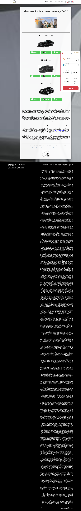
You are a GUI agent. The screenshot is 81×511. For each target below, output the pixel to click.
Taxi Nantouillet (67, 397)
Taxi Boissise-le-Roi (43, 370)
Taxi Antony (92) (69, 171)
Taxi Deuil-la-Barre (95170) (55, 271)
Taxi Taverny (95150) (68, 269)
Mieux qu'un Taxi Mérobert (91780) (57, 445)
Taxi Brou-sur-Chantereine (67, 368)
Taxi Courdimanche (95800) (51, 296)
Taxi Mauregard (55, 401)
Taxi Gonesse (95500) (52, 270)
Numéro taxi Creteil (65, 430)
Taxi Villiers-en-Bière (50, 403)
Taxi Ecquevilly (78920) (57, 219)
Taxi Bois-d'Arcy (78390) (67, 206)
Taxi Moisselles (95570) (48, 327)
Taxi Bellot (67, 383)
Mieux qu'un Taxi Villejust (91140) (62, 502)
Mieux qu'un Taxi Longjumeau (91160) (46, 440)
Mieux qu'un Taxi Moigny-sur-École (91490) (62, 446)
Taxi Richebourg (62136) (69, 234)
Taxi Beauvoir (47, 405)
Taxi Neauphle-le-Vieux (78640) (60, 249)
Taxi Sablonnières (60, 387)
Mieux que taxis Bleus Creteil (68, 431)
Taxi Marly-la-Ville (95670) (69, 296)
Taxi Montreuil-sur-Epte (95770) (59, 321)
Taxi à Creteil (56, 426)
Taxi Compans (60, 382)
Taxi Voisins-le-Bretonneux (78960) (57, 206)
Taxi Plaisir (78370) (56, 198)
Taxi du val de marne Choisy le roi (61, 419)
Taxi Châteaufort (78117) (67, 233)
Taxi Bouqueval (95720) (57, 324)
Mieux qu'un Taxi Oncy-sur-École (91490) (55, 452)
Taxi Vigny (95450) (47, 311)
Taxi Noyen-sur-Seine (58, 394)
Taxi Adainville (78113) (51, 243)
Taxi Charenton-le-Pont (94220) (59, 184)
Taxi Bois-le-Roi (65, 366)
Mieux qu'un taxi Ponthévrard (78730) (56, 473)
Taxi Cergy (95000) (68, 267)
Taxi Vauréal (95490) (68, 274)
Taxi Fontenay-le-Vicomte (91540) (60, 349)
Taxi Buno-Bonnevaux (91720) (66, 292)
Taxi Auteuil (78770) (56, 241)
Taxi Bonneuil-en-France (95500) (46, 312)
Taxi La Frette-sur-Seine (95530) (46, 298)
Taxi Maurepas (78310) (51, 201)
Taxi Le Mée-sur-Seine (65, 356)
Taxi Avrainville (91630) (46, 284)
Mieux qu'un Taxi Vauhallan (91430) (61, 496)
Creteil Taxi (60, 426)
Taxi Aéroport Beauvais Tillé (50, 166)
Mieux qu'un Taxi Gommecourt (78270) (61, 454)
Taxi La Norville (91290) (65, 355)
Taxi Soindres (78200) (51, 253)
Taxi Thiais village (48, 423)
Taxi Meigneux (50, 410)
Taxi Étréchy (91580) (46, 348)
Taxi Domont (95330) (61, 275)
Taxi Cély (50, 376)
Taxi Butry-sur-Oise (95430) (55, 304)
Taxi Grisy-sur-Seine (43, 416)
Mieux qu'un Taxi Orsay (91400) (62, 457)
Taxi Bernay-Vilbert (66, 384)
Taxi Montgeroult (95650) (63, 319)
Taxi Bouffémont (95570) (60, 296)
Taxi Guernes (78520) (43, 243)
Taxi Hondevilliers (68, 405)
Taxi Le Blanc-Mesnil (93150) (64, 256)
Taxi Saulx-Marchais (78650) (47, 254)
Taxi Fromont (47, 415)
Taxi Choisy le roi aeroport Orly (62, 423)
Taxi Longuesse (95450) (64, 327)
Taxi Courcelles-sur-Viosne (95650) (49, 325)
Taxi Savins (58, 417)
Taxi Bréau (46, 394)
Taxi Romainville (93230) (66, 262)
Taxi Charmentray (68, 401)
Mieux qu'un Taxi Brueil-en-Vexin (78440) (62, 460)
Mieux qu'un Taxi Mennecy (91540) (67, 444)
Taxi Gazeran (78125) (64, 235)
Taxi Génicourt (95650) (56, 327)
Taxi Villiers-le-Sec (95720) (64, 333)
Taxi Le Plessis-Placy (60, 398)
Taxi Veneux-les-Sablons (65, 367)
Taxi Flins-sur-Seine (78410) (67, 225)
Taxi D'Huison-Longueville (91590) (63, 345)
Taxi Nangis (64, 363)
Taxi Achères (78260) (68, 201)
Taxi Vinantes (54, 398)
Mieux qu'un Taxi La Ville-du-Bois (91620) (54, 444)
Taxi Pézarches (52, 397)
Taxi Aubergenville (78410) (54, 207)
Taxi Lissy (45, 412)
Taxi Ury (54, 384)
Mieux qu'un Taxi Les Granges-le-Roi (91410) (47, 437)
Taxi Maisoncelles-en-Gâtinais (55, 415)
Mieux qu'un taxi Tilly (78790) (58, 474)
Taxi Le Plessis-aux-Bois (52, 411)
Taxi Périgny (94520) (62, 193)
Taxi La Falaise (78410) (56, 254)
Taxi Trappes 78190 (70, 198)
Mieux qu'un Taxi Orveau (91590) (53, 480)
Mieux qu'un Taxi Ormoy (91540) (68, 452)
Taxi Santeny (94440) (54, 193)
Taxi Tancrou (63, 396)
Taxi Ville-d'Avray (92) (68, 194)
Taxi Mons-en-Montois (59, 389)
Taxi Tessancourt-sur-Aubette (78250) (53, 240)
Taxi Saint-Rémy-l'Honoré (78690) (45, 235)
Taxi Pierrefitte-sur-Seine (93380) (48, 262)
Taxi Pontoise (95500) (62, 268)
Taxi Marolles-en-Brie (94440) (51, 192)
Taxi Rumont (50, 412)
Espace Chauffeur (21, 167)
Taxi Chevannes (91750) (51, 341)
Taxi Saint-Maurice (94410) (68, 190)
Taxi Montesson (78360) (50, 205)
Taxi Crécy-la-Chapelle (61, 369)
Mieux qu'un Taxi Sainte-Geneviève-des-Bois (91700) (53, 486)
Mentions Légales (15, 165)
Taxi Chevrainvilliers (58, 402)
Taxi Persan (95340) (68, 277)
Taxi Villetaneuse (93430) (67, 264)
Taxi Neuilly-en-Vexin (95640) (57, 331)
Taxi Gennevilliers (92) (46, 173)
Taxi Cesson (65, 362)
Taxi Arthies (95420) (49, 326)
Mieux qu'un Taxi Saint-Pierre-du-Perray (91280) (51, 483)
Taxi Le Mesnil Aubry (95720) (56, 312)
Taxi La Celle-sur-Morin (44, 374)
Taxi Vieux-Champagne (53, 405)
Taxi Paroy (68, 404)
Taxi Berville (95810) (69, 320)
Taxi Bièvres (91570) (49, 285)
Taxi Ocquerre (59, 395)
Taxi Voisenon (65, 375)
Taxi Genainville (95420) (51, 328)
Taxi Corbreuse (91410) (59, 342)
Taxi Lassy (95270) (49, 332)
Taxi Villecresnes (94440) (68, 191)
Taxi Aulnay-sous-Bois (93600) (48, 255)
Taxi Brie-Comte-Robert (63, 360)
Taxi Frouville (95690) (55, 320)
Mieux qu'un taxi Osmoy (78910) (62, 494)
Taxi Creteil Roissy (46, 422)
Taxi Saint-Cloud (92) (45, 176)
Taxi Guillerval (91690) (50, 353)
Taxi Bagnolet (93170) (53, 261)
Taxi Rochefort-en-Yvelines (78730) (62, 246)
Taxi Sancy (63, 395)
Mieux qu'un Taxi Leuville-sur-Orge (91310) (54, 438)
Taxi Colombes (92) (59, 170)
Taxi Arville (64, 412)
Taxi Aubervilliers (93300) (57, 255)
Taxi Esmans (69, 377)
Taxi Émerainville (69, 363)
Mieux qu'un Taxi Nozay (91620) (64, 451)
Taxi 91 (51, 169)
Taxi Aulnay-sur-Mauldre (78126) (59, 236)
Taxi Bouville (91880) (50, 290)
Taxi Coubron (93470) (45, 267)
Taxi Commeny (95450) (47, 320)
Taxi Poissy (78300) (47, 197)
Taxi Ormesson (50, 401)
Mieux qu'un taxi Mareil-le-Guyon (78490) (57, 488)
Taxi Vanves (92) (48, 177)
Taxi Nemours (69, 360)
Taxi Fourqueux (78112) (66, 219)
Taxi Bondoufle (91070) (55, 288)
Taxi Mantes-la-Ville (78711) (59, 201)
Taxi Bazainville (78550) (56, 235)
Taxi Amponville (57, 396)
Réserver (51, 1)
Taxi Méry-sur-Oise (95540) (51, 278)
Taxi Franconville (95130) (54, 268)
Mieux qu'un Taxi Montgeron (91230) (67, 447)
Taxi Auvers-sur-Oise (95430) (66, 295)
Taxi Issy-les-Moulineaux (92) (52, 172)
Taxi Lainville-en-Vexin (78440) (49, 247)
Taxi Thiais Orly (69, 418)
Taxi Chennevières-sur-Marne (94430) (47, 187)
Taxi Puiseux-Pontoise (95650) (53, 319)
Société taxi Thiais (61, 422)
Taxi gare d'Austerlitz (58, 164)
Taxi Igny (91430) (57, 353)
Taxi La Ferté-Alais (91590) (66, 354)
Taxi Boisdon (47, 417)
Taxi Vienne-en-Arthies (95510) (48, 321)
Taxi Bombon (55, 377)
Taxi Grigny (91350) (55, 352)
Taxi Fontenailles (64, 377)
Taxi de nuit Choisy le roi (54, 433)
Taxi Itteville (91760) (64, 353)
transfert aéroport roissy (65, 338)
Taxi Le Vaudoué (53, 383)
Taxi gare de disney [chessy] (64, 165)
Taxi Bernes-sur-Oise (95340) (57, 303)
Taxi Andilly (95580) (48, 304)
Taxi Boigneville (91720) (64, 285)
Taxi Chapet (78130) (50, 236)
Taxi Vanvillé (45, 409)
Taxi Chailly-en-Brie (47, 373)
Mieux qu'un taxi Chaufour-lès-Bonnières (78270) (65, 475)
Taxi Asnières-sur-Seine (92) (66, 170)
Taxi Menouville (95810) (53, 335)
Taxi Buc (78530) (56, 214)
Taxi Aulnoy (62, 390)
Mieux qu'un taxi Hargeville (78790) (51, 494)
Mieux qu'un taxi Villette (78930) (68, 473)
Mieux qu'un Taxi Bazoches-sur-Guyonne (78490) (63, 472)
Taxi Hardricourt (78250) (57, 227)
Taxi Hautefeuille (52, 408)
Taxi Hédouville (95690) (65, 324)
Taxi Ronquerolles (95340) (56, 313)
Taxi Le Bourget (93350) (59, 264)
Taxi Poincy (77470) (50, 384)
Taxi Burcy (69, 409)
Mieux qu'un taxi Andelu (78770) (53, 479)
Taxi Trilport (71, 367)
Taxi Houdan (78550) (60, 222)
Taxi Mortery (60, 409)
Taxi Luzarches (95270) (62, 298)
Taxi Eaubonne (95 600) (67, 270)
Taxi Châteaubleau (49, 398)
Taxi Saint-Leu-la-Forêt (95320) (53, 275)
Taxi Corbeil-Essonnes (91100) (50, 342)
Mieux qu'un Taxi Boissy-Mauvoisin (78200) (53, 466)
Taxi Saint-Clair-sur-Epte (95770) (64, 310)
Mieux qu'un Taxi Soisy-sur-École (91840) (62, 489)
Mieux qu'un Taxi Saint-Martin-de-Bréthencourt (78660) (64, 453)
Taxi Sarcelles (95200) (61, 267)
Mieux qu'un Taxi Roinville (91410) (49, 465)
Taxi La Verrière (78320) (67, 213)
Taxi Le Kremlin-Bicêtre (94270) (60, 185)
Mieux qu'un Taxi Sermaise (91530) (49, 489)
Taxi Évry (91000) (53, 348)
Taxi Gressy (67, 380)
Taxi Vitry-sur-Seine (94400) (67, 178)
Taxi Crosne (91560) (45, 345)
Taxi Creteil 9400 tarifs (65, 433)
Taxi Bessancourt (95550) (49, 281)
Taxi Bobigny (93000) (57, 257)
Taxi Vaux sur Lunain (56, 404)
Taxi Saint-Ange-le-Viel (61, 405)
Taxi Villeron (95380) (64, 313)
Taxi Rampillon (54, 387)
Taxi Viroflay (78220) (54, 204)
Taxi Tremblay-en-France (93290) (52, 260)
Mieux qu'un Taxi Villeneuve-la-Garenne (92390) (63, 507)
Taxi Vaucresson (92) (60, 194)
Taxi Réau (63, 383)
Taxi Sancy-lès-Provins (69, 396)
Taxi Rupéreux (42, 417)
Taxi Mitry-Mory (46, 359)
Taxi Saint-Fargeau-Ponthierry (56, 361)
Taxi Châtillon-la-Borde (67, 408)
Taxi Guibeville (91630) (62, 352)
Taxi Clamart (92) (66, 172)
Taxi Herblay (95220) (59, 270)
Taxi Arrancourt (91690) (65, 282)
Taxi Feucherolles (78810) (69, 222)
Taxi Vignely (43, 415)
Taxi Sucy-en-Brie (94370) (51, 185)
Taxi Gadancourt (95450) (61, 335)
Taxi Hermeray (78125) (61, 242)
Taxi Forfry (49, 409)
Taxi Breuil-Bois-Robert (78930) (58, 250)
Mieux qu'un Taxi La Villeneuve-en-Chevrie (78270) (52, 459)
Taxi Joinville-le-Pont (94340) (68, 187)
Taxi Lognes (47, 360)
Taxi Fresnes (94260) (68, 184)
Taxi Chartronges (68, 395)
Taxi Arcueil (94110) (70, 186)
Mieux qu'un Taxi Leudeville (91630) (67, 438)
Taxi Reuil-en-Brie (53, 380)
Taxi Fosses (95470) (61, 277)
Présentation (57, 1)
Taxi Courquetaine (60, 410)
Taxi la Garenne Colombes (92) (63, 176)
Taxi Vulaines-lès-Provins (65, 416)
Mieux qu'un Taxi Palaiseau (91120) (55, 458)
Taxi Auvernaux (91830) (60, 283)
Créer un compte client (12, 167)
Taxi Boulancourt (64, 391)
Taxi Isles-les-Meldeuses (63, 388)
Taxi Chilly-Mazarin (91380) (60, 341)
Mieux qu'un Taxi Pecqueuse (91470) (67, 459)
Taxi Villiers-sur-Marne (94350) (49, 184)
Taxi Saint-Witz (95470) (64, 304)
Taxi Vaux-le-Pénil (64, 361)
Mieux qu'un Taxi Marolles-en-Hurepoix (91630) (48, 443)
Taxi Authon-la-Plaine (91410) (51, 283)
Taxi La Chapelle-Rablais (68, 382)
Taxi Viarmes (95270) (69, 297)
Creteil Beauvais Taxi (62, 429)
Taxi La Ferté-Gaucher (54, 369)
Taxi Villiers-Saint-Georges (54, 375)
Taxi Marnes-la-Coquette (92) (52, 194)
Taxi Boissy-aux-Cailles (51, 396)
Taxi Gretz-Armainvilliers (50, 363)
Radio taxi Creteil (46, 431)
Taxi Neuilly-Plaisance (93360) (62, 263)
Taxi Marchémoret (51, 390)
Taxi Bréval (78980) (54, 232)
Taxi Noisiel (58, 359)
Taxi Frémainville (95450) (64, 317)
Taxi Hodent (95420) (65, 325)
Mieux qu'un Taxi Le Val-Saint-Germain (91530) (65, 436)
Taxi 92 (54, 169)
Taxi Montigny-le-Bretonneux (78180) (57, 197)
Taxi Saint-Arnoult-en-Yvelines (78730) (65, 214)
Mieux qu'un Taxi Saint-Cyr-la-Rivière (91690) (52, 468)
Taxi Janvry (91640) (48, 354)
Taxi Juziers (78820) (48, 221)
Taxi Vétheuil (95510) (54, 310)
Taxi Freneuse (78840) (57, 220)
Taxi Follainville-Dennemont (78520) (67, 227)
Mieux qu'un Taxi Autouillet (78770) (48, 487)
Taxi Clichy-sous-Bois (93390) (62, 261)
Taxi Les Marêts (62, 411)
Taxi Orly (43, 166)
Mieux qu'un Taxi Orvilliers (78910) (48, 472)
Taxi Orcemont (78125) (69, 242)
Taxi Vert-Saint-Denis (57, 363)
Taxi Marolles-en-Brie (67, 389)
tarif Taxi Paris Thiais (68, 422)
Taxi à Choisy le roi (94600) (51, 419)
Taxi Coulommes (47, 389)
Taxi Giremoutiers (70, 415)
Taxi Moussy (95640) (60, 334)
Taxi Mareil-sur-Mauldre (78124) (66, 229)
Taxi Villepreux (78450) (49, 208)
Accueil (46, 1)
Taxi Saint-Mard (54, 370)
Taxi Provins (49, 361)
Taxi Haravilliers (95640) (57, 318)
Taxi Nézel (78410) (57, 239)
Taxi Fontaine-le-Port (46, 380)
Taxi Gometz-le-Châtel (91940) (47, 352)
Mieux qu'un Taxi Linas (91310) (57, 439)
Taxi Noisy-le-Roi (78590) (47, 211)
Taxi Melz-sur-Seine (51, 394)
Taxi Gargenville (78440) (53, 212)
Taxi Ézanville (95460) (67, 278)
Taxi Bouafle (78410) (49, 227)
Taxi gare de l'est (56, 165)
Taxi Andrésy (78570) (48, 206)
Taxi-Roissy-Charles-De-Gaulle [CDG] (48, 164)
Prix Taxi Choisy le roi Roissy (64, 424)
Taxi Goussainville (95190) (44, 269)
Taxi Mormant (60, 368)
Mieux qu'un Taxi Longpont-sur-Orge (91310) (60, 440)
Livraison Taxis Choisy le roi (55, 424)
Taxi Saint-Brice (59, 383)
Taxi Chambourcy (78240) (60, 215)
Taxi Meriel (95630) (55, 298)
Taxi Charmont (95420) (57, 338)
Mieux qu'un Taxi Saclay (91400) (65, 466)
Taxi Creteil (60, 433)
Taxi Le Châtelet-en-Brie (54, 368)
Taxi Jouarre (59, 370)
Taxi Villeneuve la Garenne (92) (56, 177)
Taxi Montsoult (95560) (65, 326)
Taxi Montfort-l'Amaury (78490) (52, 222)
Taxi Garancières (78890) (58, 225)
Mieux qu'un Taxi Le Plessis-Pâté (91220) (50, 436)
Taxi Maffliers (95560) (62, 306)
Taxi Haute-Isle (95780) (48, 324)
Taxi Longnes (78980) (61, 234)
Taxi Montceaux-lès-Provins (67, 394)
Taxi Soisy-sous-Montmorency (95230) (58, 274)
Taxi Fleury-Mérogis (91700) (60, 348)
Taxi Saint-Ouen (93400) (65, 257)
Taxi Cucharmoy (69, 403)
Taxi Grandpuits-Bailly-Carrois (47, 377)
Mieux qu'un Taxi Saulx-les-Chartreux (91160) (61, 487)
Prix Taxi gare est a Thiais (54, 422)
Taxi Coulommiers (55, 360)
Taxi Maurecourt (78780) (66, 220)
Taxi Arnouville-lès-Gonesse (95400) (65, 276)
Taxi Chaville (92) (69, 193)
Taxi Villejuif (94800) (61, 180)
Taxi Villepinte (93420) (61, 260)
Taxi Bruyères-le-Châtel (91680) (56, 292)
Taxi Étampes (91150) (65, 347)
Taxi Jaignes (54, 395)
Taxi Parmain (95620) (54, 297)
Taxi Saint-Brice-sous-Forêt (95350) (53, 276)
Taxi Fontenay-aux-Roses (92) (66, 177)
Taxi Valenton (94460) (51, 190)
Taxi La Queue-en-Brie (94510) (46, 191)
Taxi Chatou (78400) (43, 199)
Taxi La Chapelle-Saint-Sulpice (57, 412)
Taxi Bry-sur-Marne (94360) (59, 190)
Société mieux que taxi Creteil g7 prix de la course (59, 432)
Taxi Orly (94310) (68, 185)
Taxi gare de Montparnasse (49, 165)
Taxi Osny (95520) (68, 275)
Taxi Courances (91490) (67, 342)
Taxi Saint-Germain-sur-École (56, 391)
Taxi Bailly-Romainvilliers (66, 370)
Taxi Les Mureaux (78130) (48, 198)
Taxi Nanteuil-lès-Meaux (48, 367)
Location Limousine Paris (61, 173)
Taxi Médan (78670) (54, 234)
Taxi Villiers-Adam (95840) (69, 311)
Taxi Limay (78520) (47, 204)
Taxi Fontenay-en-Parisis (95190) (53, 306)
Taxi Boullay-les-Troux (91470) (64, 288)
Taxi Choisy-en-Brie (65, 373)
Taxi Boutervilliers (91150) (63, 289)
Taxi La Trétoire (53, 389)
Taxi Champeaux (55, 381)
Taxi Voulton (57, 397)
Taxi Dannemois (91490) (53, 345)
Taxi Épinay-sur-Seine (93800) (48, 257)
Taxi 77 (46, 169)
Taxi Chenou (62, 397)
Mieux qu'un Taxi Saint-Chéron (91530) (57, 467)
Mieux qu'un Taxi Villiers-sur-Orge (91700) (56, 504)
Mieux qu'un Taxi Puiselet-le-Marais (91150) (58, 461)
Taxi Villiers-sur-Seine (48, 395)
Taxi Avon (50, 360)
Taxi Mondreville (70, 391)
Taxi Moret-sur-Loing (46, 369)
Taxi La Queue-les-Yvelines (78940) (63, 228)
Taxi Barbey (54, 410)
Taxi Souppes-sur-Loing (58, 366)
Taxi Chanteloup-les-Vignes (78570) (59, 208)
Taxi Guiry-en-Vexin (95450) (68, 332)
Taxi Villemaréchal (61, 381)
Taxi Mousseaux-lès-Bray (67, 387)
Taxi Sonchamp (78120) (51, 233)
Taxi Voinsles (71, 417)
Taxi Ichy (57, 411)
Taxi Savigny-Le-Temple (48, 356)
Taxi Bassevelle (48, 391)
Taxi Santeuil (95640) (48, 295)
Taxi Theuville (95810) (49, 338)
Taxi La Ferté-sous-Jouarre (49, 362)
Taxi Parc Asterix (63, 166)
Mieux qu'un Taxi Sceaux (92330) (49, 507)
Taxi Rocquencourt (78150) (67, 221)
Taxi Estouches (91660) (57, 347)
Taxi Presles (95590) (48, 299)
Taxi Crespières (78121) (59, 233)
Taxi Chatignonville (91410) (55, 340)
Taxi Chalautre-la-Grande (50, 388)
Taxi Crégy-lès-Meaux (69, 369)
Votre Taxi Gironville (68, 411)
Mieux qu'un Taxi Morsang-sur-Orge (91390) (54, 450)
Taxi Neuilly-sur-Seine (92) (61, 171)
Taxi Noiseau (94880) (69, 192)
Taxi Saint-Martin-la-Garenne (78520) (52, 248)
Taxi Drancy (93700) (65, 255)
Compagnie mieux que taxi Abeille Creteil (56, 431)
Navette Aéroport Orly (68, 169)
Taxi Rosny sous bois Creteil (45, 432)
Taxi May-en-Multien (48, 381)
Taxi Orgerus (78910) (50, 225)
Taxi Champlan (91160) (68, 339)
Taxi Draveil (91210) (48, 346)
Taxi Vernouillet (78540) (69, 208)
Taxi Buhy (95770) (58, 325)
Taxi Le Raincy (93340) (51, 264)
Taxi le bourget (57, 166)
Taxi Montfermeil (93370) (58, 262)
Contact (62, 1)
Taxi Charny (71, 373)
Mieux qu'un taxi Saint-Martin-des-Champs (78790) (59, 500)
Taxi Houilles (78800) (62, 198)
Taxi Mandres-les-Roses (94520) (46, 193)
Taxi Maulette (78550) (51, 249)
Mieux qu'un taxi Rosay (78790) (64, 479)
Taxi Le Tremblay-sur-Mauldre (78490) (61, 243)
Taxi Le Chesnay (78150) (51, 199)
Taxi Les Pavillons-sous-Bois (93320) (51, 263)
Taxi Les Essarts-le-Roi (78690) (58, 213)
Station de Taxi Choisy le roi (67, 425)
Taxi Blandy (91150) (56, 285)
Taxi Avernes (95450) (60, 311)
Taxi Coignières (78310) (49, 219)
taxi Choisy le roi (54, 423)
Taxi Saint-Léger (70, 402)
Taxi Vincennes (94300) (69, 180)
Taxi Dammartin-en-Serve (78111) (66, 239)
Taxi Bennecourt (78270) (57, 229)
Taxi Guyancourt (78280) (67, 199)
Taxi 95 (63, 169)
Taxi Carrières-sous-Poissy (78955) (59, 205)
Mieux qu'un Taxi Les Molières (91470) (61, 437)
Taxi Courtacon (65, 409)
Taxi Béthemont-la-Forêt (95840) (66, 318)
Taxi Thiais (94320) (62, 183)
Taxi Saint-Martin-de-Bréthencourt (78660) (62, 253)
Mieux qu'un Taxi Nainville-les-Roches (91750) (50, 451)
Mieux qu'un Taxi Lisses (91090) (68, 439)
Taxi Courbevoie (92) (53, 171)
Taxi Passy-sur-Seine (63, 415)
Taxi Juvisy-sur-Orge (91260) (56, 354)
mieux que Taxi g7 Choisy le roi (68, 426)
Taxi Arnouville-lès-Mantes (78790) (60, 247)
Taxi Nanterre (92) (52, 170)
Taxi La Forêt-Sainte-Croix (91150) (55, 355)
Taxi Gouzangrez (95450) (46, 333)
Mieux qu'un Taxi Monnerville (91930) (55, 447)
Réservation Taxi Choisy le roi (57, 425)
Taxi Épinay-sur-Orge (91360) (48, 347)
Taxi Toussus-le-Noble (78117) (68, 250)
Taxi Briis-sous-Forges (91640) (64, 291)
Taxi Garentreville (53, 417)
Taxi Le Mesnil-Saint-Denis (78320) (63, 212)
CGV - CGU (9, 165)
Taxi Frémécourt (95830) (48, 318)
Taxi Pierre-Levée (67, 390)
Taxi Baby (54, 416)
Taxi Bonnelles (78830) (60, 226)
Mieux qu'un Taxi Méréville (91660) (45, 445)
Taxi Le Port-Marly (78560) (64, 218)
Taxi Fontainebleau (52, 359)
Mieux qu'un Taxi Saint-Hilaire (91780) (50, 481)
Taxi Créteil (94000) (59, 178)
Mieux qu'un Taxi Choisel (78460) (51, 457)
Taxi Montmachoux (64, 404)
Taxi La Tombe (50, 404)
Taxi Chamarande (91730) (51, 339)
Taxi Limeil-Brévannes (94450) (58, 187)
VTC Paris (68, 166)
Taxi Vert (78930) (61, 248)
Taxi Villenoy (49, 370)
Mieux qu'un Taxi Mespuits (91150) (49, 446)
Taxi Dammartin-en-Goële (58, 362)
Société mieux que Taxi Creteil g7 (53, 429)
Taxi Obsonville (58, 416)
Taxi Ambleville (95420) (67, 321)
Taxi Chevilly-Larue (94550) (61, 186)
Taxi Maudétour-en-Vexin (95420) (58, 332)
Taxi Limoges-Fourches (46, 397)
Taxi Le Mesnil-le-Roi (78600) (48, 213)
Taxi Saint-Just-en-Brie (62, 403)
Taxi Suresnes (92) (68, 173)
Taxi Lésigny (69, 362)
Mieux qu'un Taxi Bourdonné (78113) (51, 475)
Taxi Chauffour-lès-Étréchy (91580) (65, 340)
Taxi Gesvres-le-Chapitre (67, 410)
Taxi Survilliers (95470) (63, 299)
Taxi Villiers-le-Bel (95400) (60, 269)
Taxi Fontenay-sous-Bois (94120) (52, 180)
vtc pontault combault (56, 418)
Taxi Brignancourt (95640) (66, 331)
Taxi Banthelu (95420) (67, 334)
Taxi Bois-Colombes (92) (53, 176)
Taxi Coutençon (47, 402)
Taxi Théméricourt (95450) (57, 326)
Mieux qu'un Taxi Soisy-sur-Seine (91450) (55, 490)
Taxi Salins (59, 377)
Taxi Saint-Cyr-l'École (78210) (62, 204)
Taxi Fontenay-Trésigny (56, 367)
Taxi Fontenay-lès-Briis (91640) (50, 349)
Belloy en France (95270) (67, 305)
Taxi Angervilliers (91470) (50, 282)
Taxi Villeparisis (58, 356)
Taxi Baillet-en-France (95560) (58, 305)
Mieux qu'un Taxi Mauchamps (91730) (63, 443)
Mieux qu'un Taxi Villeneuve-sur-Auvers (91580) (59, 503)
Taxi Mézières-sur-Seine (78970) (57, 221)
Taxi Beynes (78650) (68, 211)
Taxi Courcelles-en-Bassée (59, 408)
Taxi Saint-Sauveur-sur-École (63, 374)
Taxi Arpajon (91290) (58, 282)
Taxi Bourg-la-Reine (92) (51, 178)
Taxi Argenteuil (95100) (53, 267)
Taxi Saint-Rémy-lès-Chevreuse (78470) (58, 211)
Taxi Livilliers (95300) (62, 320)
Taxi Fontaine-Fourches (64, 417)
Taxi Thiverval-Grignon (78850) (51, 246)
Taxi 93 (57, 169)
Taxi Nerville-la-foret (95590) (47, 313)
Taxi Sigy (71, 416)
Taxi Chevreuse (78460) (51, 215)
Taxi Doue (61, 375)
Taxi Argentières (56, 390)
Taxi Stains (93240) (68, 260)
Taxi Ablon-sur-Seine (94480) (61, 192)
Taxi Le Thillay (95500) (55, 299)
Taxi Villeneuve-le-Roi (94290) (52, 186)
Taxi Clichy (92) (60, 172)
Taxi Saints (52, 373)
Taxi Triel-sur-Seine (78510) (63, 207)
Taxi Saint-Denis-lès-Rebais (68, 381)
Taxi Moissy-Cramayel (63, 359)
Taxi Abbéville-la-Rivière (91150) (66, 281)
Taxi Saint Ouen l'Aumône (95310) (66, 271)
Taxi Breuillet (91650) (68, 290)
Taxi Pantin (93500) (49, 256)
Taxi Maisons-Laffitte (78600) (53, 200)
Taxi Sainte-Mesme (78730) (64, 241)
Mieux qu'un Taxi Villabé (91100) (56, 501)
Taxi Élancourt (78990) (59, 199)
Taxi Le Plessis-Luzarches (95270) (51, 334)
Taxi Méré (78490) (48, 232)
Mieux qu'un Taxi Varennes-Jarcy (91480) (56, 495)
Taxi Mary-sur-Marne (58, 373)
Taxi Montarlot (52, 402)
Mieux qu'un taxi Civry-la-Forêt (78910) (57, 497)
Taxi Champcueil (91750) (60, 339)
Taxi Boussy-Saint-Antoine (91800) (52, 289)
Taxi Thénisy (45, 401)
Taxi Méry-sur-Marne (44, 418)
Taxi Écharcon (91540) (55, 346)
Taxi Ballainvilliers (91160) (55, 284)
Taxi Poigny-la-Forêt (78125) (48, 241)
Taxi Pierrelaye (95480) (57, 281)
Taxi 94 (60, 169)
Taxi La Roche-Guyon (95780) (57, 295)
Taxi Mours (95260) (70, 306)
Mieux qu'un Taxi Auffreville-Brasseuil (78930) (47, 454)
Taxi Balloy (69, 388)
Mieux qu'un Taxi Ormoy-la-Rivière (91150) (48, 453)
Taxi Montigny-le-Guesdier (69, 398)
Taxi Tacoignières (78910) (49, 239)
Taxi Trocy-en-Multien (43, 403)
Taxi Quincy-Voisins (46, 368)
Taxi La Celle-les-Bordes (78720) (52, 242)
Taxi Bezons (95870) (52, 269)
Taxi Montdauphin (55, 409)
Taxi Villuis (56, 403)
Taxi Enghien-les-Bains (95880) (52, 277)
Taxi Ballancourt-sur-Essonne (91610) (66, 284)
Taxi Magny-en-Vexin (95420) (45, 297)
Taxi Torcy (54, 356)
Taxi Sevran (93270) (56, 256)
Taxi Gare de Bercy (65, 164)
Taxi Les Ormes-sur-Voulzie (60, 380)
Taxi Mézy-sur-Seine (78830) (47, 229)
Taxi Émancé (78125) (68, 248)
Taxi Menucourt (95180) (62, 297)
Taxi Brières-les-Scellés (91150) (54, 291)
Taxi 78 (48, 169)
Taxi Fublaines (46, 376)
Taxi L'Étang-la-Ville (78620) (54, 218)
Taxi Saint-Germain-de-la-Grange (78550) (64, 232)
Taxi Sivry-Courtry (55, 376)
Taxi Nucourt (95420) (53, 311)
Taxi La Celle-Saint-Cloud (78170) (63, 200)
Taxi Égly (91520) (62, 346)
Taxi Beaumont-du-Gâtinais (63, 376)
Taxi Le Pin (56, 374)
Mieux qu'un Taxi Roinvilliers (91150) (61, 465)
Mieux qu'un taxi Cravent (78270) (53, 493)
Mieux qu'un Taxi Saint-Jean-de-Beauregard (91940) (64, 481)
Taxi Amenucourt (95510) (55, 333)
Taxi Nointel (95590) (65, 312)
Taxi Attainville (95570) (49, 305)
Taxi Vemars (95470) (65, 303)
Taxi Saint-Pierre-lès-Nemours (49, 366)
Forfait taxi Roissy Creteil (57, 430)
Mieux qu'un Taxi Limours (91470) (46, 439)
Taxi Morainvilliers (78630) (52, 226)
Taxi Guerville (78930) (46, 228)
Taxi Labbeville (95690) (67, 328)
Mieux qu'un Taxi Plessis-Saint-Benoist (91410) (47, 460)
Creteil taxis (68, 429)
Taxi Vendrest (57, 388)
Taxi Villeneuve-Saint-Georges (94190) (53, 183)
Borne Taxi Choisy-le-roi (46, 424)
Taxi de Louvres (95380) (60, 278)
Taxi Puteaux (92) (53, 173)
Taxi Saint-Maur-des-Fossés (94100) (56, 179)
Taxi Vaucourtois (64, 402)
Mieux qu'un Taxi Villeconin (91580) (50, 502)
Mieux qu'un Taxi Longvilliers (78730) (47, 474)
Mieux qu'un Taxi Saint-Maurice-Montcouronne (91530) (51, 482)
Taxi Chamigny (51, 374)
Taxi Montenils (49, 416)
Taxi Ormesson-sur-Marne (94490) (57, 191)
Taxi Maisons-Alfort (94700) (67, 179)
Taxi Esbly (70, 366)
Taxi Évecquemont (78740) (48, 250)
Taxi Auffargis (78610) (53, 228)
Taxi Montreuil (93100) (64, 254)
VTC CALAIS (50, 418)
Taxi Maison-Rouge (60, 384)
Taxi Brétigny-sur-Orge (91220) (59, 290)
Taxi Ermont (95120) (69, 268)
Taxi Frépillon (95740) (48, 303)
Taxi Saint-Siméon (45, 382)
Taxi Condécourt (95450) (60, 328)
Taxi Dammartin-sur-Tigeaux (53, 382)
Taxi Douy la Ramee (62, 401)
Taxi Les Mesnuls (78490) (64, 240)
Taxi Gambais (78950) (67, 226)
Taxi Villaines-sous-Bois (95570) (54, 317)
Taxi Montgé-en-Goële (47, 387)
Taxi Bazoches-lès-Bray (46, 383)
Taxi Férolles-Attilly (47, 375)
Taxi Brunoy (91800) (47, 292)
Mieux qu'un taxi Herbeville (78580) (50, 496)
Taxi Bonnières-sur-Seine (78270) (48, 220)
